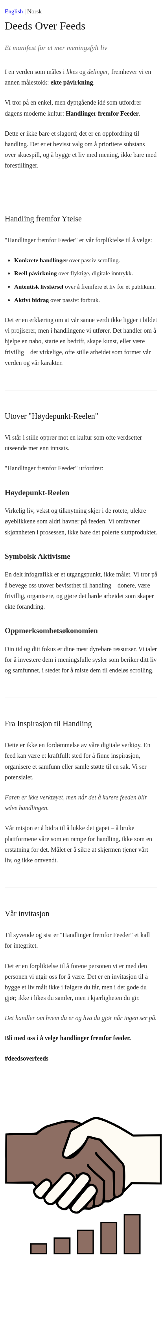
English (14, 11)
